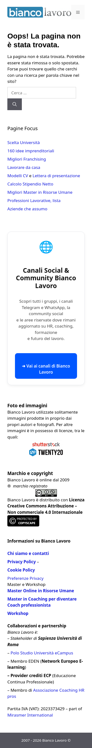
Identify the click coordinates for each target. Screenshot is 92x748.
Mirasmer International (30, 715)
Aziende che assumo (27, 209)
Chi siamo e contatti (28, 553)
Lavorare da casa (23, 167)
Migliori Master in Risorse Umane (39, 192)
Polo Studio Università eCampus (42, 653)
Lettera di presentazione (56, 175)
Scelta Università (23, 142)
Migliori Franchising (26, 159)
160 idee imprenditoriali (30, 151)
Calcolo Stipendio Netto (30, 184)
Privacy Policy (21, 561)
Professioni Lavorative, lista (34, 200)
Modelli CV (17, 175)
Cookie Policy (21, 570)
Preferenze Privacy (25, 578)
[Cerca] (14, 104)
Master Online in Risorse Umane (40, 590)
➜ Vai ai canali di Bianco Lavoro (46, 369)
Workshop (17, 613)
